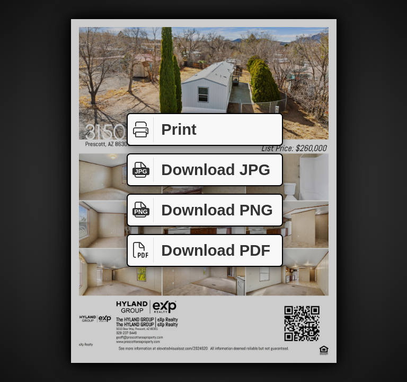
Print (162, 129)
